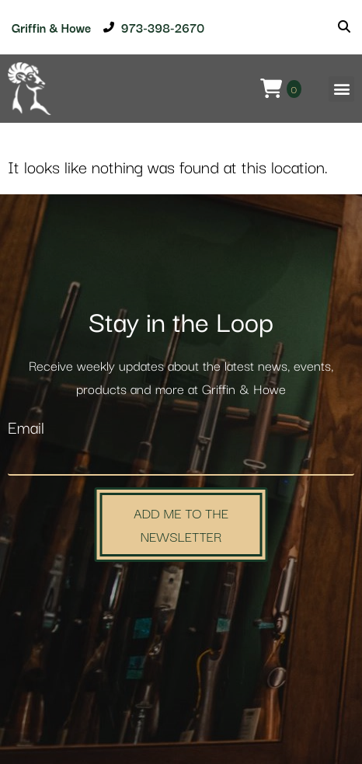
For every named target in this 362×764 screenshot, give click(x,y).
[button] (341, 89)
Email (26, 428)
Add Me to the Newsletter (181, 524)
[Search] (344, 27)
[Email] (181, 459)
